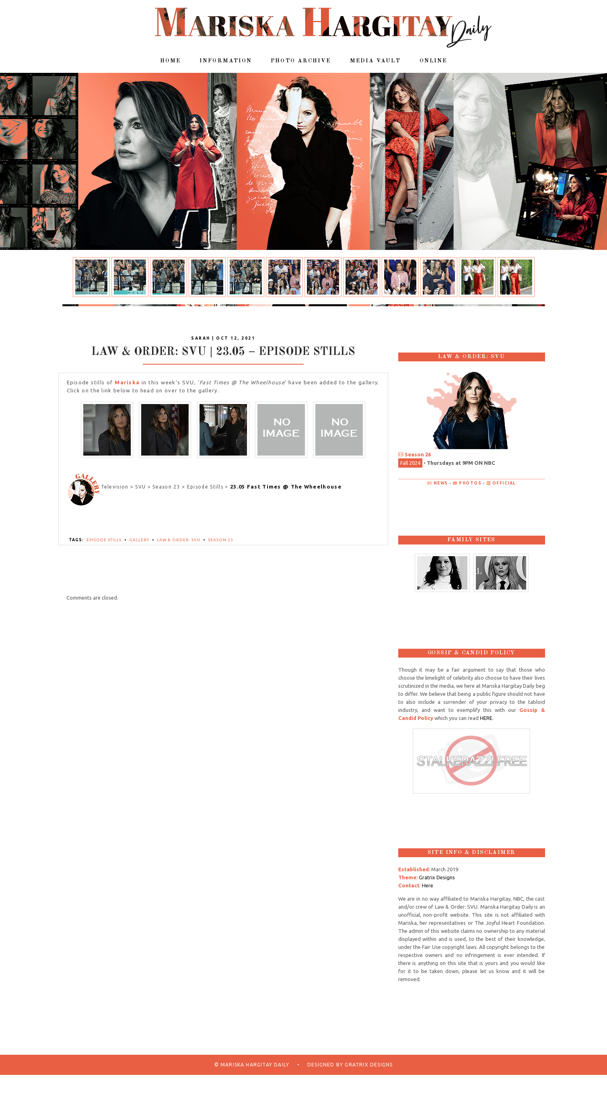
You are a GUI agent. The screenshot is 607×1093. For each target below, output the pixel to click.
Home (170, 61)
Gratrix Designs (437, 877)
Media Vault (375, 61)
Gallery (139, 540)
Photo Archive (301, 61)
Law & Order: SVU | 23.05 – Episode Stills (223, 352)
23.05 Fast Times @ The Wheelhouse (286, 486)
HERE (486, 718)
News (441, 483)
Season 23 (220, 540)
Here (427, 885)
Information (226, 61)
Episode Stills (103, 540)
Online (433, 61)
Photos (470, 483)
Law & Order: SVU (178, 540)
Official (504, 483)
